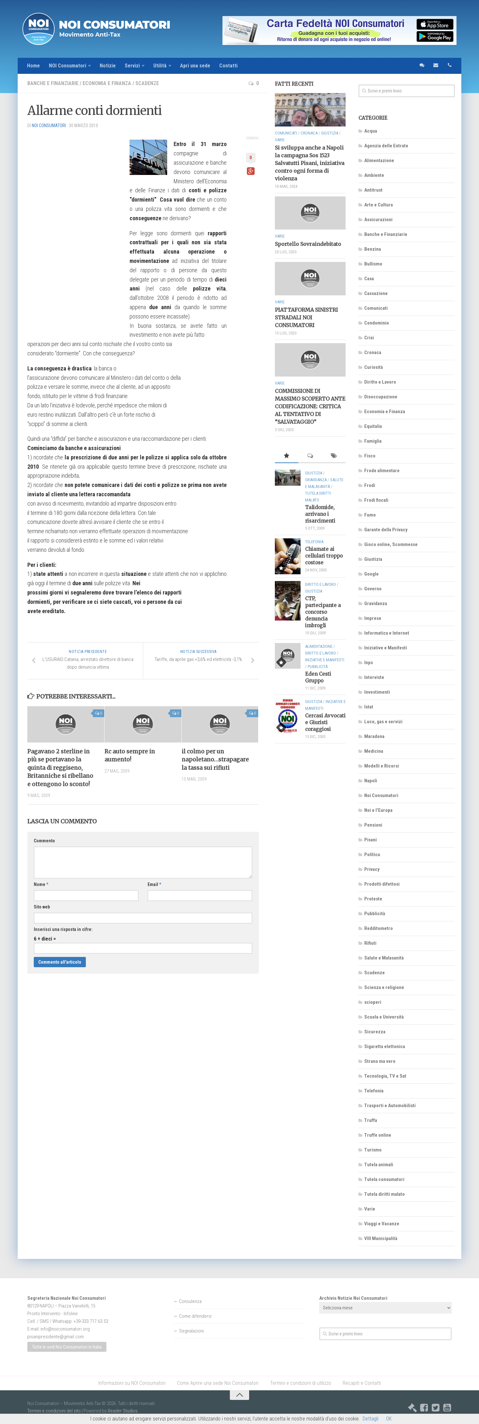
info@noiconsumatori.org (65, 1329)
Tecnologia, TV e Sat (385, 1076)
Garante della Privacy (386, 530)
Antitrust (373, 190)
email (435, 66)
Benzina (372, 249)
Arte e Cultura (378, 205)
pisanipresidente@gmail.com (55, 1337)
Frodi (369, 485)
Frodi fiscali (376, 500)
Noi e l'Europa (378, 810)
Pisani (370, 840)
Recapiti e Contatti (362, 1383)
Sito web (42, 906)
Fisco (369, 456)
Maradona (374, 736)
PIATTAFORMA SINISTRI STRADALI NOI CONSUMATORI (306, 317)
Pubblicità (374, 913)
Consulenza (190, 1301)
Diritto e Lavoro (380, 382)
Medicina (373, 751)
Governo (373, 589)
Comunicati (376, 308)
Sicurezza (374, 1032)
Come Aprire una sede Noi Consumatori (217, 1383)
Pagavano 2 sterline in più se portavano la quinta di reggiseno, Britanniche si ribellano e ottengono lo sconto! (60, 768)
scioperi (372, 1002)
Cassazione (376, 293)
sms (421, 66)
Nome (41, 884)
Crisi (369, 338)
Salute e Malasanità (384, 958)
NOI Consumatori (67, 66)
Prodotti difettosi (382, 884)
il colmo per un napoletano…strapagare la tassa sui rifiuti (215, 759)
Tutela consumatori (384, 1179)
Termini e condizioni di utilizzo (300, 1383)
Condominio (376, 323)
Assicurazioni (378, 219)
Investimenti (377, 692)
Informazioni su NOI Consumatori (132, 1383)
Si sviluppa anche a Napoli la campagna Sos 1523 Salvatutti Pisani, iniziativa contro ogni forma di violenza (309, 163)
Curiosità (373, 367)
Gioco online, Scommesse (391, 544)
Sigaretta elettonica (384, 1046)
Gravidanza (375, 603)
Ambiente (374, 175)
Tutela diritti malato (384, 1194)
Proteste (373, 899)
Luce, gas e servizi (383, 722)
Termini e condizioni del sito (54, 1411)
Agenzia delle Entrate (386, 146)
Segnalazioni (191, 1331)
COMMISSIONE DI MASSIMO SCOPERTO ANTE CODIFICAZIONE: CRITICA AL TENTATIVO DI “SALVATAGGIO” (310, 406)
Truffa (370, 1120)
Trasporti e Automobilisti (390, 1105)
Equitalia (373, 426)
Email (154, 884)
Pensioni (373, 825)
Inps (368, 662)
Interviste (374, 677)
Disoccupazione (380, 397)
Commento (44, 840)
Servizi (132, 66)
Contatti (228, 66)
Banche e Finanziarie (52, 83)
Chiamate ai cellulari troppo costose (324, 556)
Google (371, 574)
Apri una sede (195, 66)
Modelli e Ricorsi (381, 766)
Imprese (372, 618)
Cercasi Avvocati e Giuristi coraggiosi (325, 722)
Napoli (370, 781)
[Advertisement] (75, 230)
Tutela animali (378, 1165)
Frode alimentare (382, 470)
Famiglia (373, 441)
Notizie (108, 66)
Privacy (372, 869)
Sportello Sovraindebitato (308, 244)
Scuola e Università (384, 1017)
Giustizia (373, 559)
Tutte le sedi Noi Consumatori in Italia (67, 1347)
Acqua (370, 131)
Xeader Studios (123, 1411)
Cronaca (372, 352)
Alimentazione (379, 160)
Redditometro (378, 928)
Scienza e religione (384, 987)
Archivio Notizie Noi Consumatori (353, 1298)
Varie (369, 1209)
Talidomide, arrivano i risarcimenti (320, 514)
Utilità (160, 66)
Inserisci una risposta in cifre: (63, 929)
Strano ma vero (379, 1061)
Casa (369, 279)
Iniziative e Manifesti (385, 648)
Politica (372, 854)
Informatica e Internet (386, 633)
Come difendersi (195, 1316)
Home (33, 66)
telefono (449, 66)
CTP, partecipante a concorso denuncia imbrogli (323, 612)
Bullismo (373, 264)
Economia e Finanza (107, 83)
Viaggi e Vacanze (381, 1224)
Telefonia (374, 1091)
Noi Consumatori (381, 795)
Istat (368, 707)
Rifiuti (370, 943)
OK (389, 1419)
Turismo (373, 1150)
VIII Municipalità (380, 1238)
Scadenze (147, 83)
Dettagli (370, 1419)
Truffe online (377, 1135)
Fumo (370, 515)
